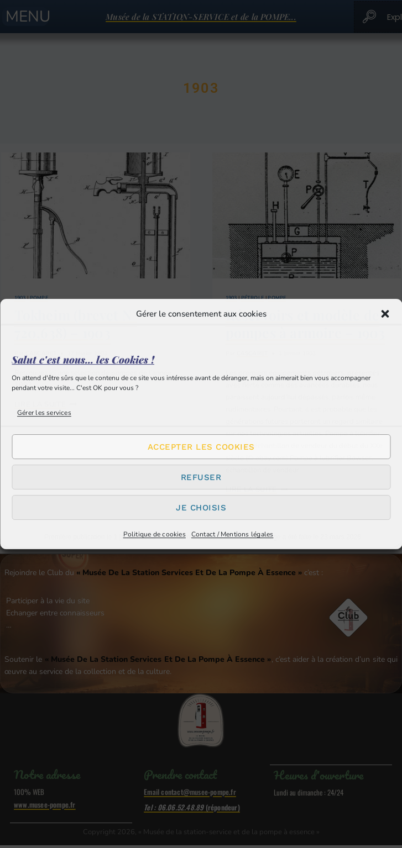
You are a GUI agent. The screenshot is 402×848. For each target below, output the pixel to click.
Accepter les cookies (201, 447)
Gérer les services (44, 412)
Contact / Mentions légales (232, 534)
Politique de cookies (154, 534)
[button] (384, 313)
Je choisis (201, 508)
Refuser (201, 477)
